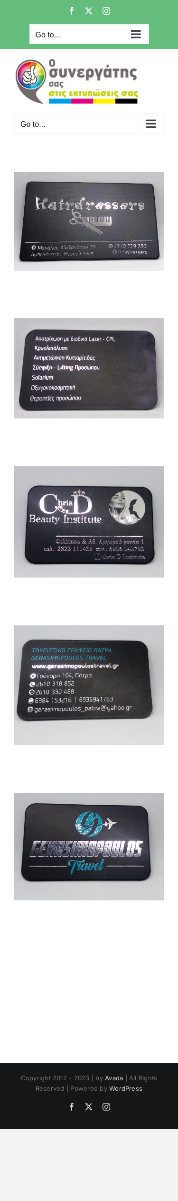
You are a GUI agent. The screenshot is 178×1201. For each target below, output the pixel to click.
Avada (114, 1078)
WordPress (125, 1088)
